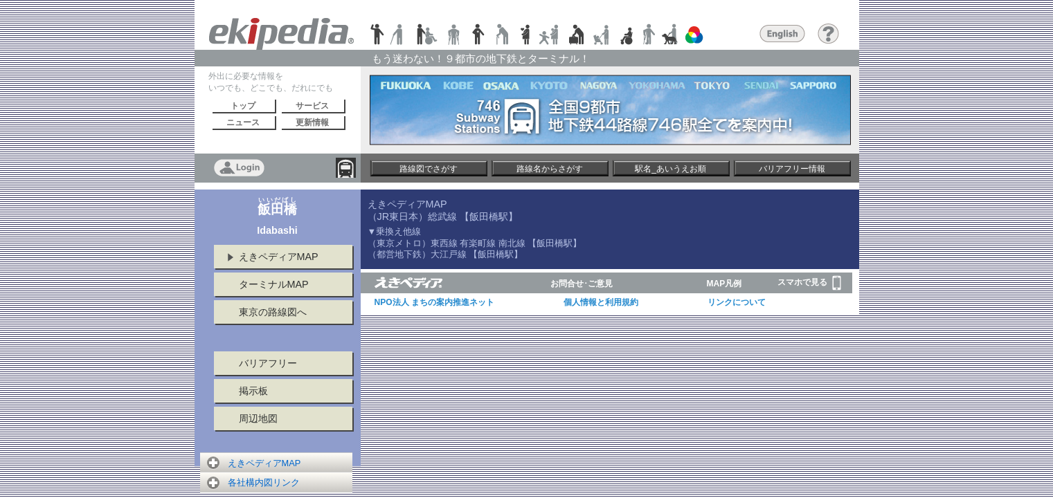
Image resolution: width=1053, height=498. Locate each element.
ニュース (243, 122)
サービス (312, 106)
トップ (243, 106)
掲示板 (253, 390)
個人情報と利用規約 (601, 302)
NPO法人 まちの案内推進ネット (434, 302)
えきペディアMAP (278, 256)
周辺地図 (258, 418)
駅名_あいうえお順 (670, 169)
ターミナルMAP (274, 284)
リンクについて (737, 302)
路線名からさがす (549, 169)
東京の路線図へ (273, 311)
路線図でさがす (428, 169)
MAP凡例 (724, 283)
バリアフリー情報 (792, 169)
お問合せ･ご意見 (581, 283)
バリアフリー (268, 363)
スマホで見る (809, 282)
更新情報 (312, 122)
